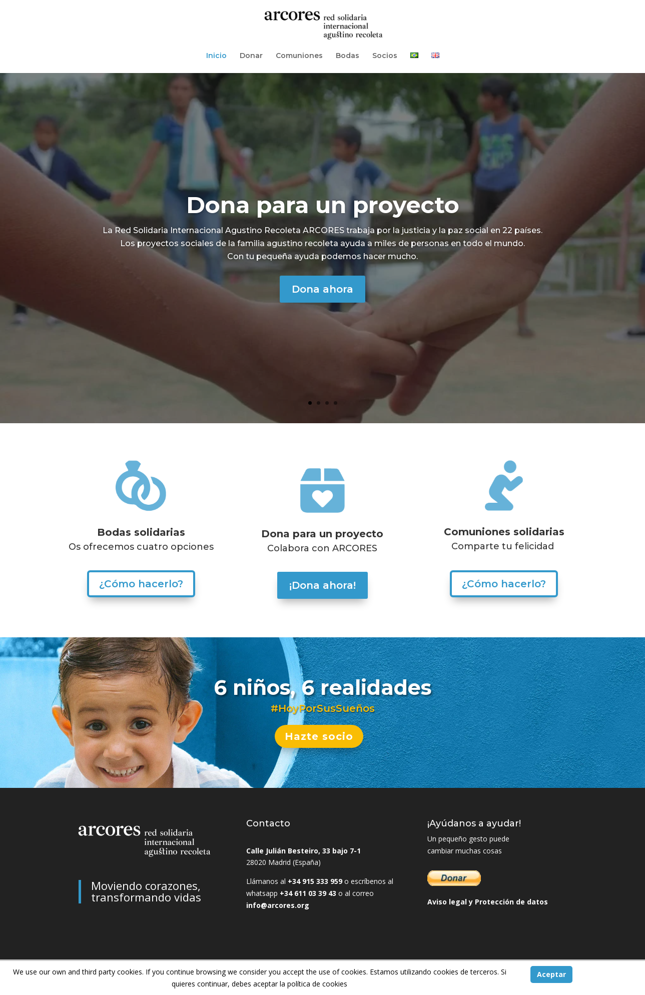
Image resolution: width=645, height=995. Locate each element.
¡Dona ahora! (322, 585)
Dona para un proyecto (322, 207)
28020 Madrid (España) (283, 862)
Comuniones (299, 56)
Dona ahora (322, 292)
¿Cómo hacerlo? (141, 584)
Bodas (347, 56)
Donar (251, 56)
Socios (384, 56)
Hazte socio (319, 736)
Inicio (216, 56)
